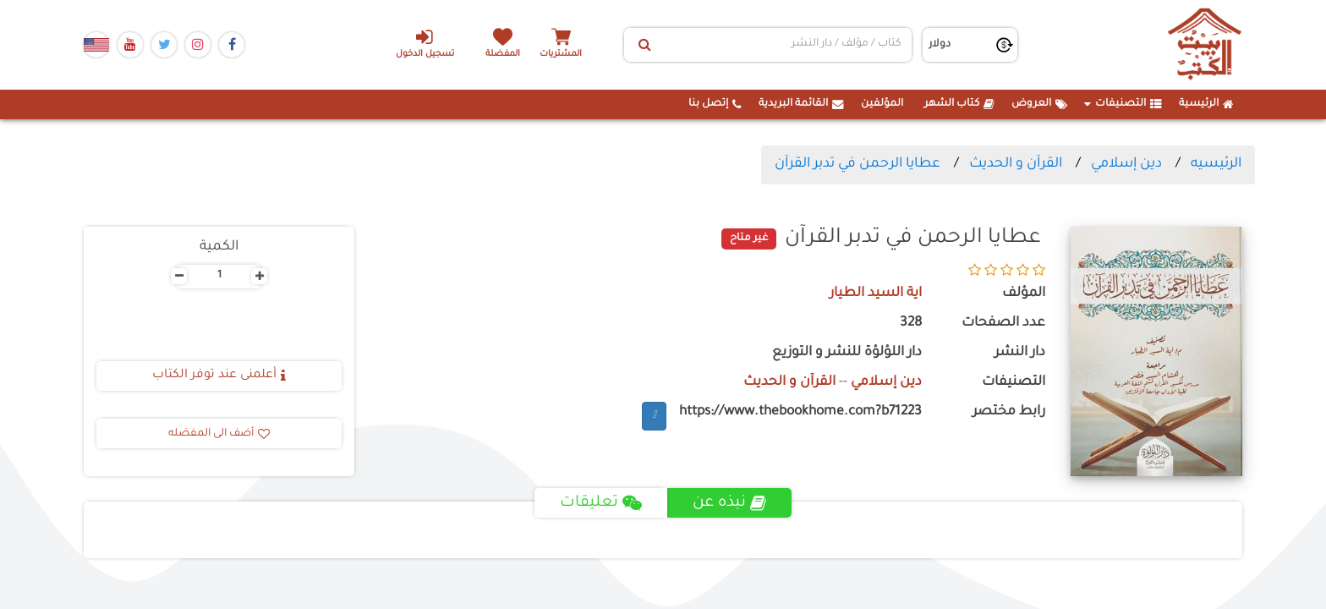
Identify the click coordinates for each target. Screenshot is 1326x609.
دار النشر (1019, 353)
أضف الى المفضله (219, 434)
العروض (1039, 104)
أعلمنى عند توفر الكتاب (219, 375)
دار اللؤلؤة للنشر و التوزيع (847, 353)
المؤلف (1023, 294)
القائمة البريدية (801, 104)
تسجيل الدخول (425, 43)
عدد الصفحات (1003, 323)
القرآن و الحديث (1015, 164)
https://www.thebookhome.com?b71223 (800, 412)
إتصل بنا (715, 104)
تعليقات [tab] (601, 503)
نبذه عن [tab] (729, 503)
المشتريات (561, 54)
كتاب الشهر (959, 104)
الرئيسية (1206, 104)
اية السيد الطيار (876, 294)
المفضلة (502, 54)
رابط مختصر (1009, 412)
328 (911, 323)
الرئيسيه (1216, 164)
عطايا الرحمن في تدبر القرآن (857, 164)
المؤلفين (882, 104)
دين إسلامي (1126, 164)
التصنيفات (1123, 104)
